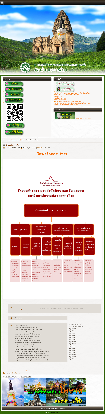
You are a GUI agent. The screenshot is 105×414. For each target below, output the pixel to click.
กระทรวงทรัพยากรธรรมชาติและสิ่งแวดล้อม (67, 95)
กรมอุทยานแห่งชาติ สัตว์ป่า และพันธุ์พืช (66, 105)
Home (13, 140)
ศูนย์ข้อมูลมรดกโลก (61, 98)
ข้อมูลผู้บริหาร (20, 140)
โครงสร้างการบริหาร (13, 145)
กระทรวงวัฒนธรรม (61, 100)
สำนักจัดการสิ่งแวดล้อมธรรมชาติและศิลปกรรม (68, 101)
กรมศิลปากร (58, 96)
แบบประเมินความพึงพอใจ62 (73, 119)
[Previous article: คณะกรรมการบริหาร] (27, 371)
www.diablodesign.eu (55, 412)
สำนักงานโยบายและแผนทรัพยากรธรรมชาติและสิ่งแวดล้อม (72, 93)
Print (38, 148)
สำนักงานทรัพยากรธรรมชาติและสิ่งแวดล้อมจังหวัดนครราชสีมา (73, 103)
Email (43, 148)
